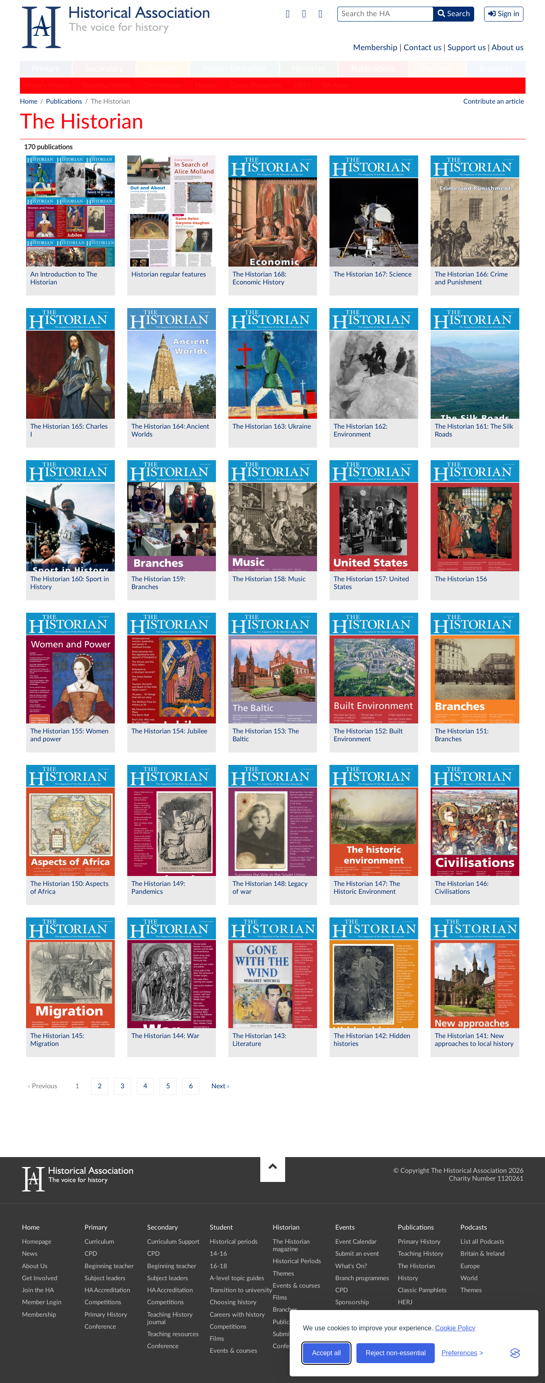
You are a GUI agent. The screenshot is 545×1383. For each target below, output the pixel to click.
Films (217, 1339)
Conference (100, 1327)
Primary (46, 69)
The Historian (163, 85)
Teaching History (106, 85)
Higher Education (234, 69)
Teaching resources (173, 1334)
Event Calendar (355, 1242)
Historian (308, 69)
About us (507, 48)
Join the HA (38, 1290)
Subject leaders (105, 1278)
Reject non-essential (396, 1352)
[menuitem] (46, 69)
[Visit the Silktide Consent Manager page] (515, 1353)
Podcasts (437, 69)
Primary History (47, 85)
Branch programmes (362, 1278)
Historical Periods (297, 1261)
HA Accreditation (107, 1290)
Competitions (103, 1302)
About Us (35, 1266)
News (30, 1254)
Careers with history (237, 1315)
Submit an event (357, 1254)
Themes (283, 1274)
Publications (373, 69)
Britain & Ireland (482, 1254)
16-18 (218, 1266)
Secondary (104, 69)
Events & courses (233, 1351)
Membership (375, 48)
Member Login (41, 1302)
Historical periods (234, 1242)
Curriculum (99, 1242)
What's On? (351, 1266)
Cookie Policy (455, 1328)
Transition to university (241, 1290)
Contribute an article (493, 101)
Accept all (326, 1352)
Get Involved (39, 1278)
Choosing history (233, 1302)
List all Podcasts (482, 1242)
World (468, 1278)
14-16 (218, 1254)
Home (28, 101)
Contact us (422, 48)
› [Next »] (228, 1086)
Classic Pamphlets (255, 85)
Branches (496, 69)
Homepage (36, 1242)
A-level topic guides (237, 1278)
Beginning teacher (109, 1266)
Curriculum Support (173, 1242)
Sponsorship (352, 1302)
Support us (467, 48)
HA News (336, 85)
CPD (91, 1254)
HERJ (302, 85)
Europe (470, 1266)
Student (163, 69)
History (206, 85)
